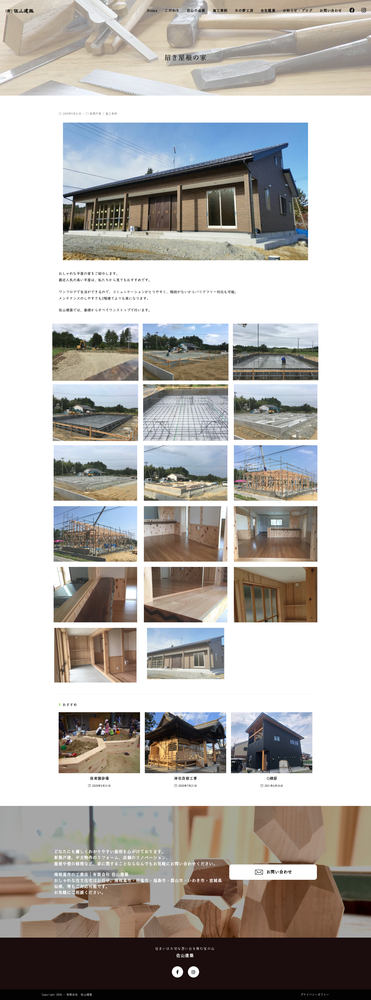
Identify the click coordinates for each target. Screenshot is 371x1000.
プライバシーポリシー (314, 994)
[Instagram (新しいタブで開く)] (363, 10)
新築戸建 (95, 113)
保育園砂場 (99, 779)
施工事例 (111, 113)
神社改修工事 (185, 779)
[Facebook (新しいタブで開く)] (352, 10)
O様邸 (271, 779)
